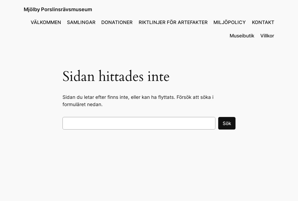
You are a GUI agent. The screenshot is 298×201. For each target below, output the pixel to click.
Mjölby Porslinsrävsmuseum (58, 9)
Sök (227, 123)
